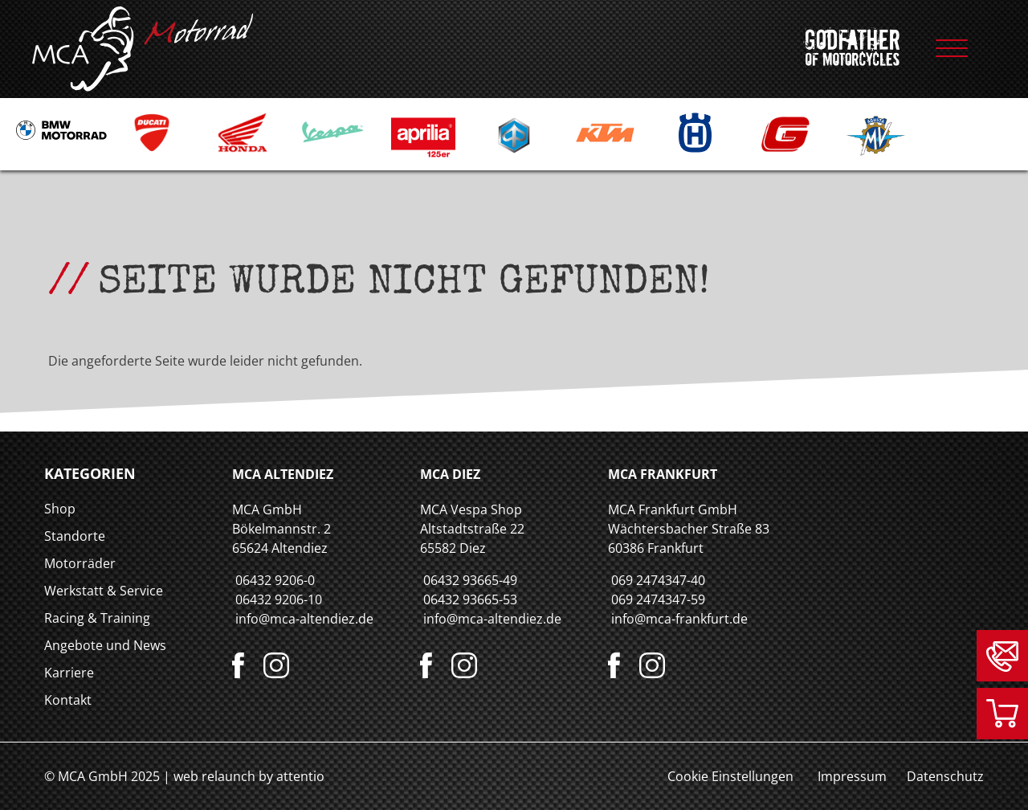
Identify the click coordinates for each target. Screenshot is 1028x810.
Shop (59, 509)
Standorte (74, 536)
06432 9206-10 (278, 599)
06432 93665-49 (470, 580)
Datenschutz (945, 776)
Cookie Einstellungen (730, 776)
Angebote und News (105, 645)
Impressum (852, 776)
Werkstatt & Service (103, 590)
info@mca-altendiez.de (304, 619)
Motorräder (80, 563)
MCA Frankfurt (662, 474)
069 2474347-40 (658, 580)
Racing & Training (97, 618)
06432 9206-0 (275, 580)
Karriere (69, 672)
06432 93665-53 (470, 599)
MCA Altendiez (282, 474)
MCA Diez (450, 474)
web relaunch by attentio (248, 776)
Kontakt (68, 700)
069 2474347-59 (658, 599)
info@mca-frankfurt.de (679, 619)
